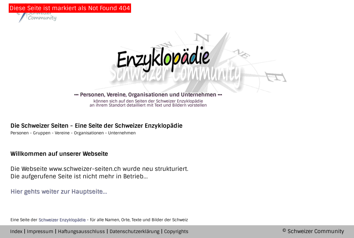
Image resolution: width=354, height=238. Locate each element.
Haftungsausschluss (81, 231)
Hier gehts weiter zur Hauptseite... (58, 191)
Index (16, 231)
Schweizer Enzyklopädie (62, 219)
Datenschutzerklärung (134, 231)
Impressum (40, 231)
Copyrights (176, 231)
